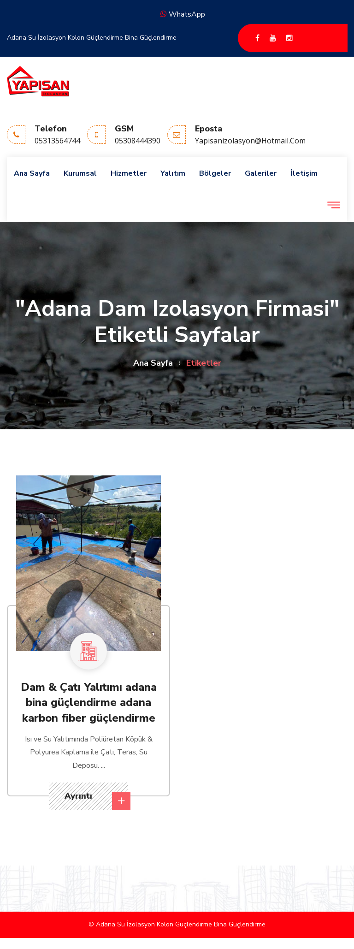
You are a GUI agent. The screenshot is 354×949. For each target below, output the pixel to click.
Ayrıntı (96, 800)
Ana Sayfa (32, 173)
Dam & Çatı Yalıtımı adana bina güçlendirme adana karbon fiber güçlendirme (89, 702)
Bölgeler (215, 173)
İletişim (304, 173)
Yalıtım (172, 173)
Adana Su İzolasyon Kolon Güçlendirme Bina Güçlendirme (92, 37)
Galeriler (261, 173)
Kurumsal (80, 173)
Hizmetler (129, 173)
